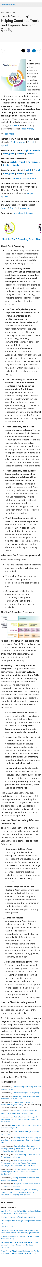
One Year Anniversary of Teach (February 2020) (18, 1217)
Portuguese (8, 153)
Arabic (22, 142)
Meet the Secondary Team (18, 239)
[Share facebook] (28, 50)
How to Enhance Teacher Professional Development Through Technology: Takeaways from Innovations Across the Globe (18, 1163)
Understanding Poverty (8, 5)
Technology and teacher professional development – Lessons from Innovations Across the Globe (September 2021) (20, 1244)
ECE (16, 178)
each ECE (14, 125)
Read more (9, 133)
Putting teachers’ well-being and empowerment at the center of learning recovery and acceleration (20, 1119)
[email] (2, 50)
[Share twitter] (23, 50)
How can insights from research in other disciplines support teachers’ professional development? (20, 1171)
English (14, 142)
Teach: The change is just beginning (26, 1093)
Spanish (5, 145)
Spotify (13, 208)
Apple (4, 208)
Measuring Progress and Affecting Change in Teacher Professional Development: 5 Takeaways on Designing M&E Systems (19, 1192)
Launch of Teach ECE (8, 1227)
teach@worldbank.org (24, 213)
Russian (20, 153)
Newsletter (24, 208)
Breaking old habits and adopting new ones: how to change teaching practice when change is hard (21, 1139)
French (31, 142)
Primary (27, 128)
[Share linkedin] (34, 50)
